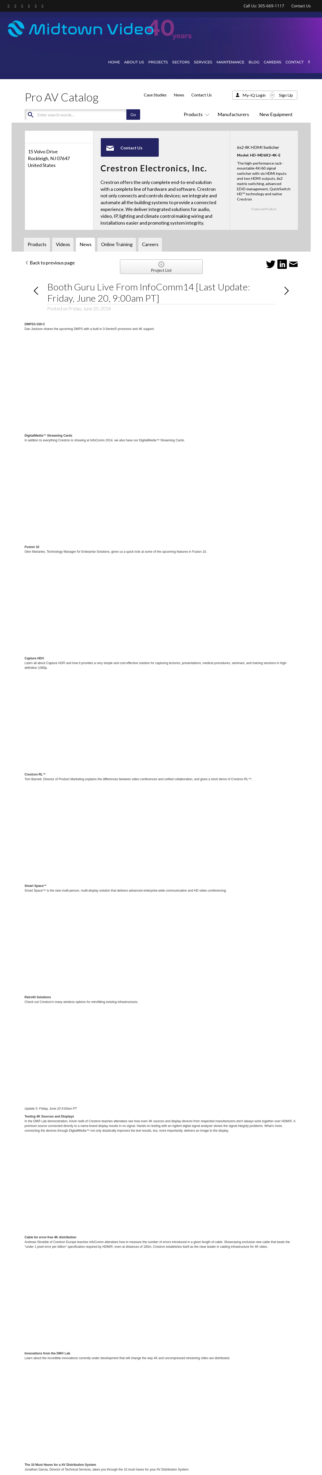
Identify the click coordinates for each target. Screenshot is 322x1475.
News (179, 94)
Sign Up (286, 95)
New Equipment (276, 114)
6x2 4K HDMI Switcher (258, 147)
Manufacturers (233, 114)
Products (195, 114)
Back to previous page (50, 262)
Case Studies (155, 94)
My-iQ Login (254, 95)
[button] (309, 62)
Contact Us (201, 94)
